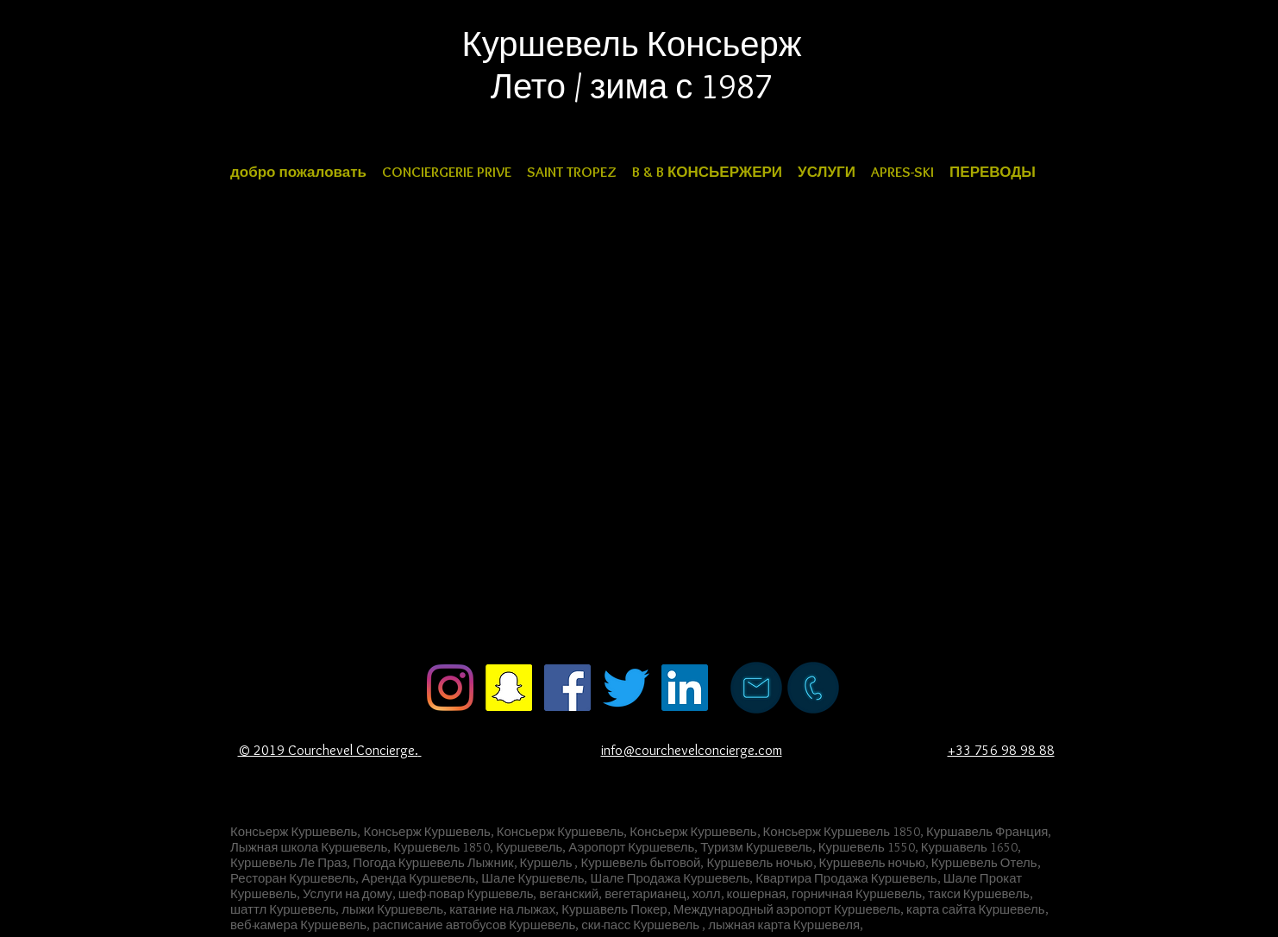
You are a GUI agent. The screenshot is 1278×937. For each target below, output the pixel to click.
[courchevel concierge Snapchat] (509, 687)
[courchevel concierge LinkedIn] (684, 687)
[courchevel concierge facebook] (567, 687)
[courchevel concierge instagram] (450, 687)
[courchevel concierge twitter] (626, 687)
